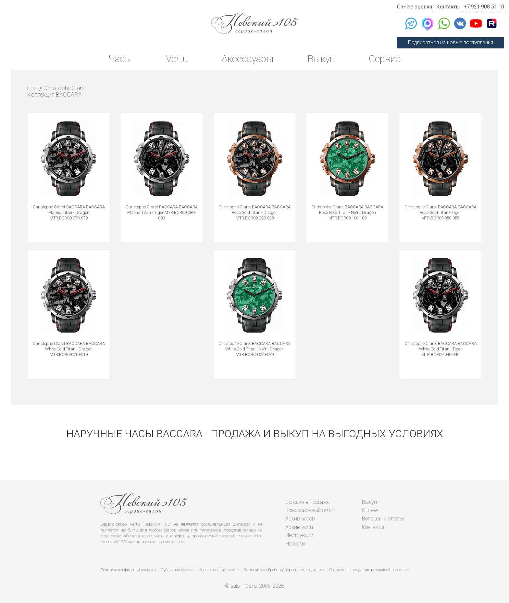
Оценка (370, 510)
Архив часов (300, 519)
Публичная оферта (177, 570)
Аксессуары (247, 58)
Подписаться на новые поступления (450, 42)
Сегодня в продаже (307, 502)
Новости (295, 544)
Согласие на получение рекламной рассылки (369, 570)
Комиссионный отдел (309, 510)
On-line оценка (414, 7)
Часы (120, 58)
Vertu (177, 58)
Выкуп (321, 58)
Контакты (448, 7)
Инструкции (299, 535)
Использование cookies (218, 570)
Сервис (385, 58)
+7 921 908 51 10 (484, 7)
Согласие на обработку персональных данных (284, 570)
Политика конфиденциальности (128, 570)
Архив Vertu (299, 527)
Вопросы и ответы (383, 519)
